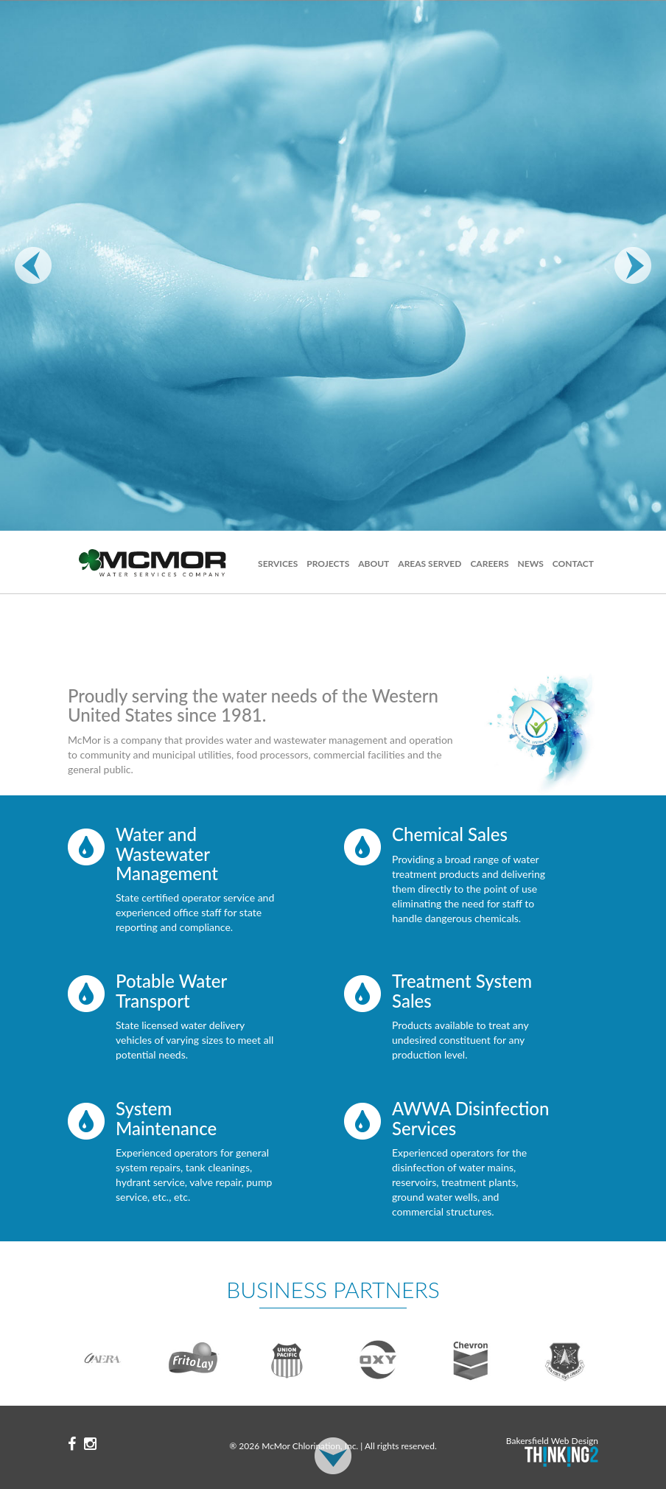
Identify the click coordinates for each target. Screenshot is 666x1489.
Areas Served (429, 563)
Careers (489, 563)
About (373, 563)
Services (278, 563)
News (530, 563)
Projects (327, 563)
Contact (573, 563)
